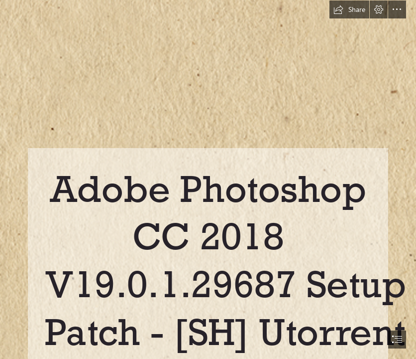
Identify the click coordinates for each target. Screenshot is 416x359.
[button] (349, 9)
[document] (208, 179)
